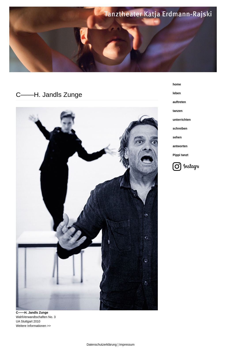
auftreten (179, 102)
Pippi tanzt (180, 155)
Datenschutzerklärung (102, 344)
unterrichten (182, 119)
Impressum (126, 344)
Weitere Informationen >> (33, 326)
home (177, 84)
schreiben (180, 128)
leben (177, 93)
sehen (177, 137)
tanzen (178, 111)
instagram (188, 167)
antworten (180, 146)
